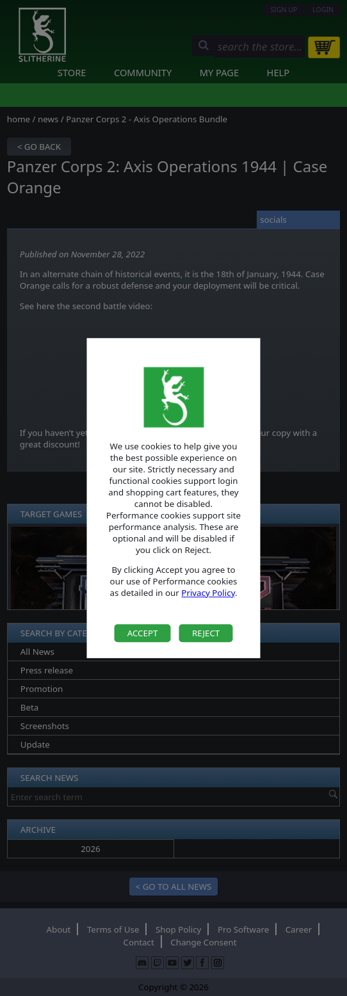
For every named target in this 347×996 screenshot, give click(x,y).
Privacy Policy (208, 592)
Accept (142, 633)
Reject (206, 633)
